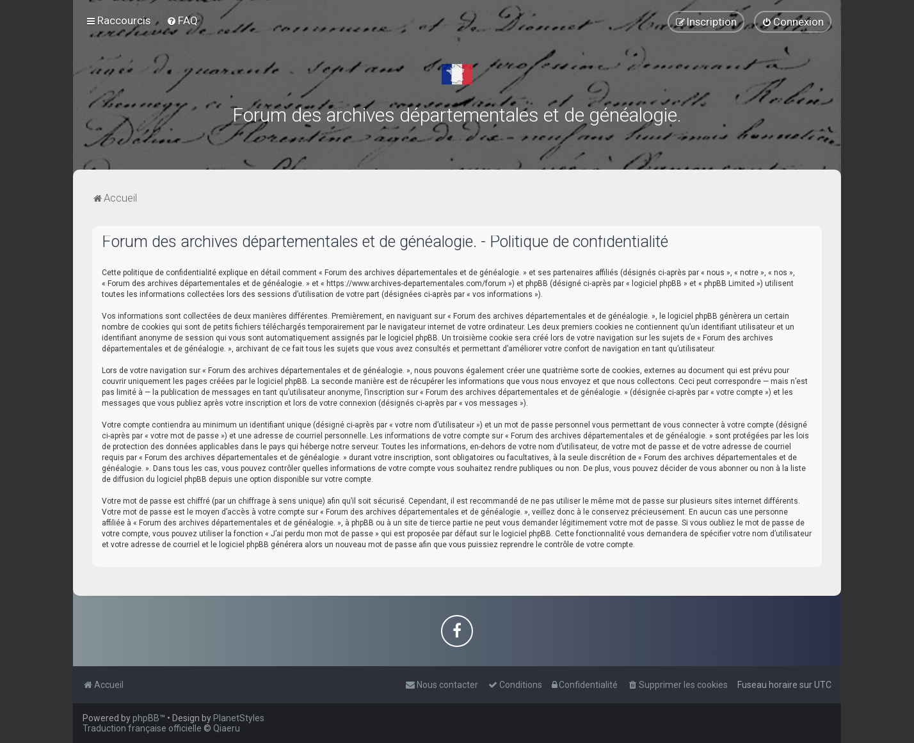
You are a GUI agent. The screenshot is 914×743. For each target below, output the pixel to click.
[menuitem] (182, 20)
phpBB (145, 718)
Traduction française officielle (142, 728)
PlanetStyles (238, 718)
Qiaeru (226, 728)
